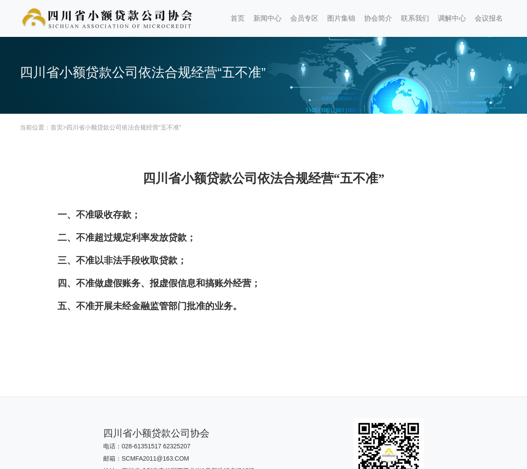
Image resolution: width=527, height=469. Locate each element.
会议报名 (489, 18)
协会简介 (378, 18)
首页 (238, 18)
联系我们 (415, 18)
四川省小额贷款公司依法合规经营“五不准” (123, 127)
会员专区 (304, 18)
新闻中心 (267, 18)
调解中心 (452, 18)
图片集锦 (341, 18)
